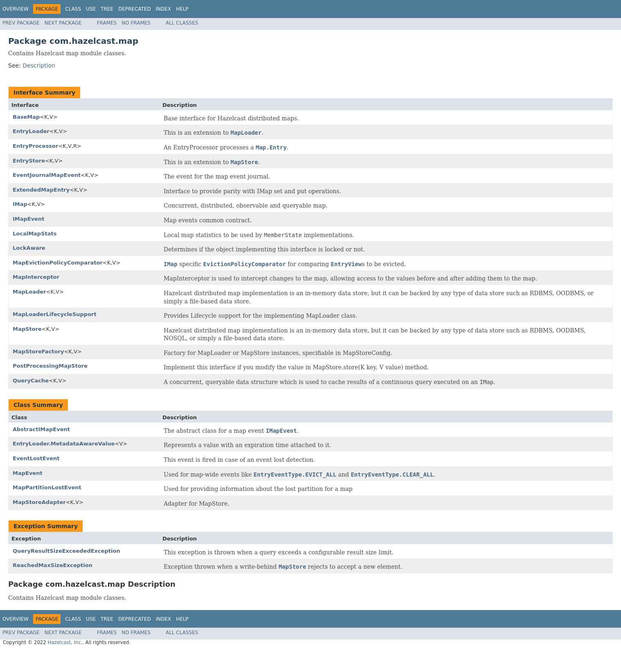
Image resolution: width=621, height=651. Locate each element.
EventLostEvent (36, 458)
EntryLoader (31, 131)
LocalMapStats (34, 234)
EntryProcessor (35, 146)
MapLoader (29, 292)
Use (91, 9)
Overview (15, 9)
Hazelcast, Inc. (64, 642)
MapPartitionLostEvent (47, 487)
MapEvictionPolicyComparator (58, 263)
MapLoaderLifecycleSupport (55, 314)
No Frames (136, 23)
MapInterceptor (36, 277)
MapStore (27, 329)
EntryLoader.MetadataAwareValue (64, 444)
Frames (107, 23)
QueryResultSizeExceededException (66, 551)
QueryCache (31, 380)
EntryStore (29, 161)
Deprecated (134, 9)
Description (38, 65)
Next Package (63, 23)
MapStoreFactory (38, 351)
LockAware (29, 248)
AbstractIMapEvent (41, 429)
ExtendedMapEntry (41, 190)
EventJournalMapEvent (47, 175)
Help (182, 9)
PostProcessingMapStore (50, 366)
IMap (20, 204)
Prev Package (21, 23)
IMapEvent (29, 219)
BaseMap (26, 117)
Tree (107, 9)
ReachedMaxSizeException (52, 565)
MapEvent (28, 473)
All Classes (182, 23)
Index (163, 9)
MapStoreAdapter (39, 502)
